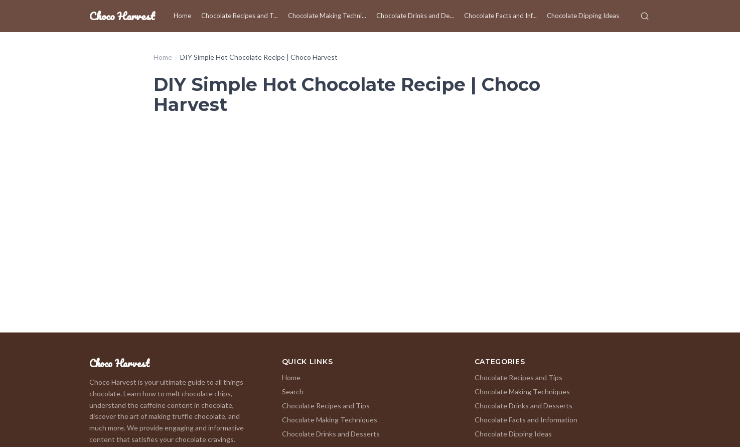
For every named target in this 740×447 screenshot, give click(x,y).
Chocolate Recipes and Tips (326, 405)
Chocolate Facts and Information (526, 419)
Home (182, 16)
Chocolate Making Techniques (329, 419)
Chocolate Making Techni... (327, 16)
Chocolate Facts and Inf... (500, 16)
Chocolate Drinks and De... (415, 16)
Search (293, 391)
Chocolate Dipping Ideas (583, 16)
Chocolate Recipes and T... (239, 16)
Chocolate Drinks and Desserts (331, 433)
